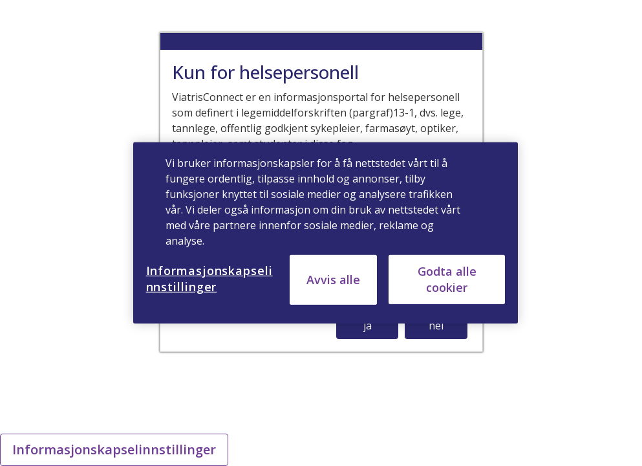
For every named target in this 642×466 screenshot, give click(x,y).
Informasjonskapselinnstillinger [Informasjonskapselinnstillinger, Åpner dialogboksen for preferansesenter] (209, 278)
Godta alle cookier (447, 279)
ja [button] (367, 325)
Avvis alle (333, 279)
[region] (326, 233)
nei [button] (436, 325)
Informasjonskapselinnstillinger (114, 449)
